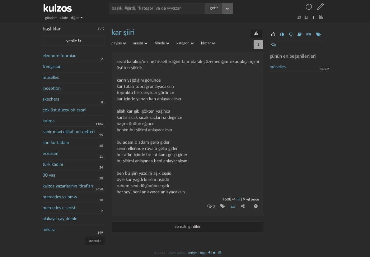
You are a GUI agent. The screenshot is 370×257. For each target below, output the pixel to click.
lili (238, 199)
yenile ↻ (73, 41)
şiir (233, 206)
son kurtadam (56, 143)
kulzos (48, 121)
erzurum (51, 153)
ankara (49, 230)
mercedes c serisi (59, 208)
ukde (64, 18)
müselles (51, 77)
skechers (51, 99)
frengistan (52, 67)
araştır (140, 43)
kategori (185, 43)
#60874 (229, 199)
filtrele (162, 43)
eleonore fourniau (60, 56)
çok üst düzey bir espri (64, 110)
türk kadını (53, 164)
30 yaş (49, 175)
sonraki (95, 240)
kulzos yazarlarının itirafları (68, 186)
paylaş (118, 43)
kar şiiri (123, 32)
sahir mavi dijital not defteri (69, 132)
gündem (51, 18)
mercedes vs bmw (60, 197)
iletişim (192, 253)
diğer (77, 18)
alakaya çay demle (60, 219)
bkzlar (208, 43)
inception (52, 88)
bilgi (202, 253)
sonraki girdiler (188, 227)
